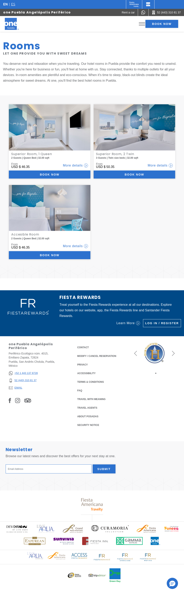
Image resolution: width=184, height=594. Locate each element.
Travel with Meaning (91, 399)
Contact (83, 347)
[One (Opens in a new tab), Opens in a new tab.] (134, 4)
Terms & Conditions (90, 381)
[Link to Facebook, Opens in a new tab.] (10, 400)
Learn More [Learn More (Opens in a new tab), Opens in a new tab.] (128, 323)
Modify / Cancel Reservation (96, 356)
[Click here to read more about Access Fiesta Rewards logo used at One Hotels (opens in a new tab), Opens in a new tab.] (79, 555)
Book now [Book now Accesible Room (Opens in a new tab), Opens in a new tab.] (49, 255)
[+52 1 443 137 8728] (23, 373)
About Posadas (87, 416)
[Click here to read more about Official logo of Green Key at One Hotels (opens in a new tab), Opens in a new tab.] (115, 575)
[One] (148, 4)
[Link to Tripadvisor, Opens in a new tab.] (27, 400)
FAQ (79, 390)
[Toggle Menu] (142, 23)
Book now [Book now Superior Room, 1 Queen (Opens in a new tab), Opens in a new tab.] (49, 174)
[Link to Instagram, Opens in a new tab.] (17, 400)
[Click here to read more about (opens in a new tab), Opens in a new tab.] (17, 529)
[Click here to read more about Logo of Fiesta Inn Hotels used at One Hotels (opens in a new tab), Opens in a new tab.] (95, 541)
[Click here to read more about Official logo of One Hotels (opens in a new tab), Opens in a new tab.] (155, 541)
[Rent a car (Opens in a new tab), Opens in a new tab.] (128, 12)
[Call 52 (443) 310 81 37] (166, 12)
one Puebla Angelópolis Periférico (37, 12)
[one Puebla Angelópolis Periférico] (16, 24)
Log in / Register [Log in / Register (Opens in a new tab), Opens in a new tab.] (162, 323)
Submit (104, 469)
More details (75, 165)
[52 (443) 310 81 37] (23, 380)
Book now (162, 23)
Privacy (82, 364)
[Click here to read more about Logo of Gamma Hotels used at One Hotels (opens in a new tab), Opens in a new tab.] (129, 541)
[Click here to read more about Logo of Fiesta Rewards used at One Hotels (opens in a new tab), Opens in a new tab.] (102, 556)
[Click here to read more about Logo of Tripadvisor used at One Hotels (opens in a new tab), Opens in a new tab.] (97, 575)
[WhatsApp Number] (143, 12)
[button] (136, 353)
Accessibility (86, 373)
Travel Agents (87, 407)
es (13, 4)
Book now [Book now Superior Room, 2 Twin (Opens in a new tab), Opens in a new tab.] (134, 174)
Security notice (88, 425)
